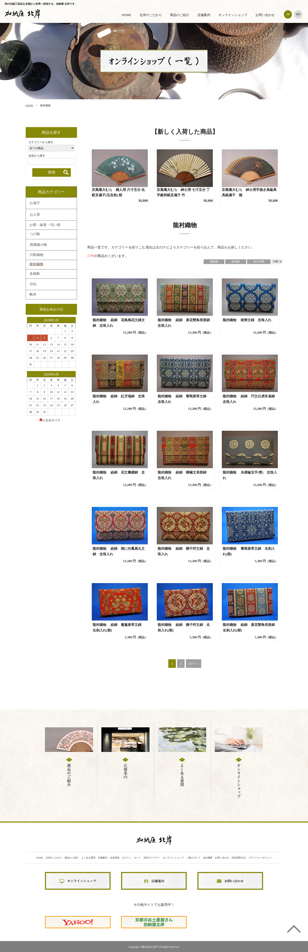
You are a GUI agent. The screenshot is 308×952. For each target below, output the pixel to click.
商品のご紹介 (179, 15)
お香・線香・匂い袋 (45, 225)
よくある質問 (88, 858)
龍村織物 (36, 264)
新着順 (235, 261)
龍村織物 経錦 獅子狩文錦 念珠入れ (184, 551)
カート (137, 858)
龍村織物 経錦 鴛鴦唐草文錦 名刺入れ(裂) (119, 627)
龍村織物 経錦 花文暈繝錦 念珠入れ (119, 475)
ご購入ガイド (193, 858)
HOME (126, 15)
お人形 (35, 215)
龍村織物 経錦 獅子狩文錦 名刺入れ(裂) (184, 627)
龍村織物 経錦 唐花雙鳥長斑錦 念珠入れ (185, 322)
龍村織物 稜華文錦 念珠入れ (247, 320)
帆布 (33, 295)
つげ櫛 (35, 234)
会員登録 (114, 858)
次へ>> (193, 663)
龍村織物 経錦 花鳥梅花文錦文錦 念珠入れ (119, 322)
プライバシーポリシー (260, 858)
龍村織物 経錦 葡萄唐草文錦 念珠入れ (184, 399)
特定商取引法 (239, 858)
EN (298, 14)
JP (287, 14)
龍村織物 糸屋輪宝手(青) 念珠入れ (250, 475)
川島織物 (36, 255)
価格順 (214, 261)
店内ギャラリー (152, 858)
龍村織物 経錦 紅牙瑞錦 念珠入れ (119, 399)
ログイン (126, 858)
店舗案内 (203, 15)
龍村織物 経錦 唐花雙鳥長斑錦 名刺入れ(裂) (250, 627)
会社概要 (207, 858)
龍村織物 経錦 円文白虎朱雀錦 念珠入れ (250, 399)
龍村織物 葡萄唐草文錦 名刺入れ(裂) (249, 551)
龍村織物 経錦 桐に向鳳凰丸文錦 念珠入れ (119, 551)
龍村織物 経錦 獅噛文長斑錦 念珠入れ (184, 475)
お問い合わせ (265, 15)
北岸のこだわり (150, 15)
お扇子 (35, 203)
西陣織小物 (38, 245)
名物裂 (35, 274)
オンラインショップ (232, 15)
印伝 (33, 284)
